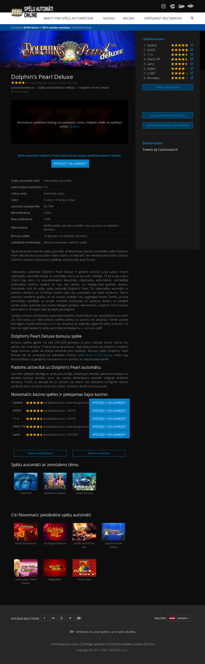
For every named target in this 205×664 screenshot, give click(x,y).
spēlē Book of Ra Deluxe (94, 355)
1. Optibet (150, 45)
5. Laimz (149, 64)
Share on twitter (99, 453)
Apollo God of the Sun (84, 536)
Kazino (109, 18)
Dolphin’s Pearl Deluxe (113, 536)
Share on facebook (40, 453)
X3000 (17, 410)
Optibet (74, 126)
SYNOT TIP (19, 426)
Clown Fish (26, 484)
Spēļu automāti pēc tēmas (167, 115)
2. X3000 (149, 50)
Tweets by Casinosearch (160, 149)
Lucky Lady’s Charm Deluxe (26, 572)
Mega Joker (55, 570)
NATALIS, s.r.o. (118, 650)
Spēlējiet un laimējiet (109, 402)
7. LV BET (149, 73)
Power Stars (84, 570)
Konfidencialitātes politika (126, 644)
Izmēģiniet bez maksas (163, 18)
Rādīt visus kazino (168, 87)
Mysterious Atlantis (55, 484)
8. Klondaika (151, 78)
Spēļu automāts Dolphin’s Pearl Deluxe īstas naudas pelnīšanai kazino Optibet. (70, 160)
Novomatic (22, 91)
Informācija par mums (65, 644)
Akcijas (128, 18)
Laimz (16, 434)
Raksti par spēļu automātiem (68, 18)
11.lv (16, 418)
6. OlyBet (150, 68)
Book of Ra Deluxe (25, 534)
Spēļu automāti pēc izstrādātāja (167, 125)
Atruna (149, 644)
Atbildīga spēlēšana (94, 644)
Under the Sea (84, 484)
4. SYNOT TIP (152, 59)
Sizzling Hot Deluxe (55, 534)
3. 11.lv (148, 54)
